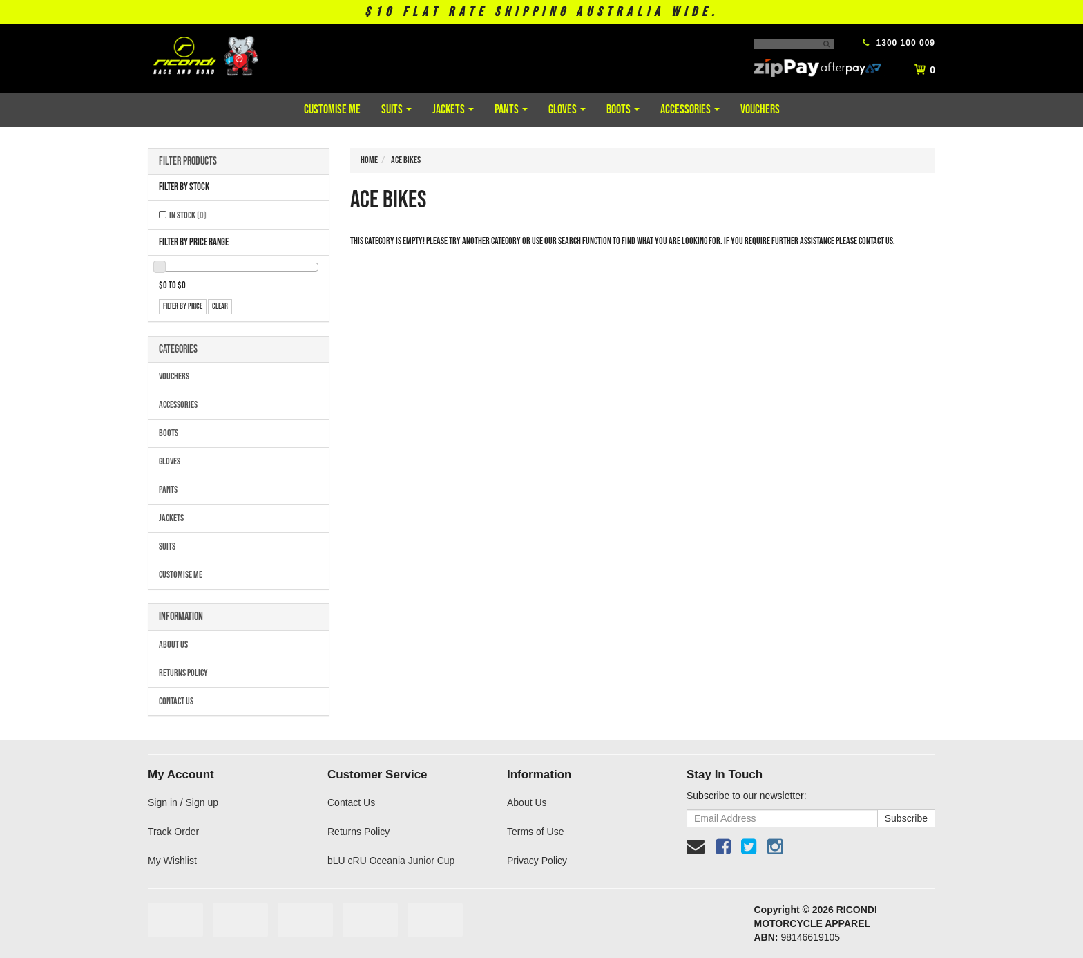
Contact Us (176, 701)
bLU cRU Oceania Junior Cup (390, 860)
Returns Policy (183, 673)
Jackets (453, 109)
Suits (396, 109)
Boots (623, 109)
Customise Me (332, 109)
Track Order (173, 831)
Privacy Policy (537, 860)
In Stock (188, 215)
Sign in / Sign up (183, 802)
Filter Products (188, 162)
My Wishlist (172, 860)
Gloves (567, 109)
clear (220, 306)
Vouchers (760, 109)
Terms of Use (535, 831)
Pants (511, 109)
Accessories (690, 109)
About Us (173, 644)
